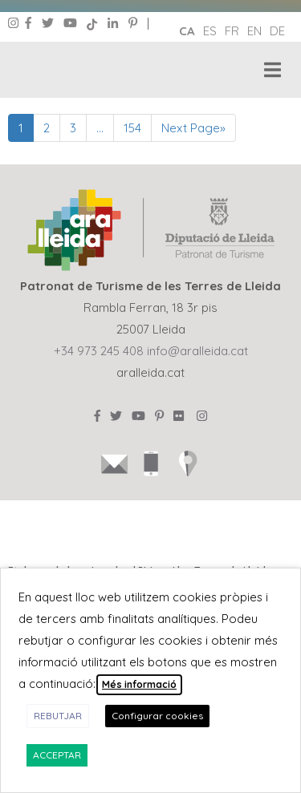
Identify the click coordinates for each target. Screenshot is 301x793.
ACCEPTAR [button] (57, 755)
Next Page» (193, 128)
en (254, 30)
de (277, 30)
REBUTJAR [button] (58, 716)
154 (132, 128)
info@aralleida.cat (197, 350)
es (210, 30)
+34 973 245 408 (99, 350)
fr (232, 30)
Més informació (139, 684)
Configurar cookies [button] (157, 716)
